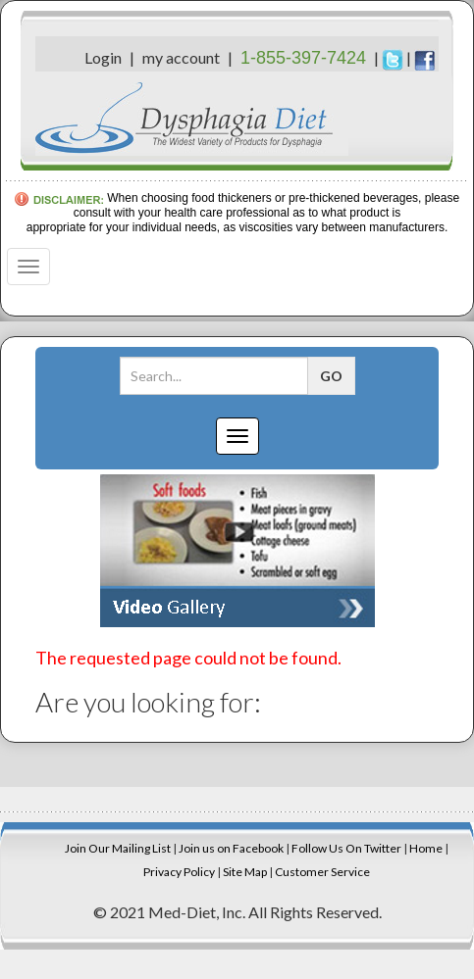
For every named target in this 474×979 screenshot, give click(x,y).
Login (103, 57)
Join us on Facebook (231, 848)
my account (181, 57)
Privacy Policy (179, 871)
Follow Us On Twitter (346, 848)
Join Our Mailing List (118, 848)
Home (426, 848)
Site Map (245, 871)
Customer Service (322, 871)
